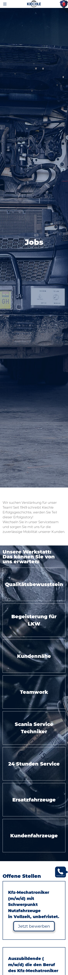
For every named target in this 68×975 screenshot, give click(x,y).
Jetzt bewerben (34, 926)
